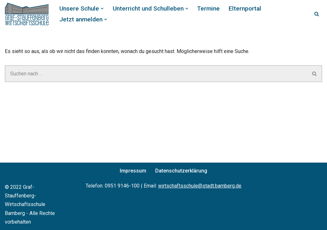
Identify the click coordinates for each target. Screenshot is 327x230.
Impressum (133, 171)
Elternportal (245, 8)
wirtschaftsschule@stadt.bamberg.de (199, 186)
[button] (102, 8)
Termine (208, 8)
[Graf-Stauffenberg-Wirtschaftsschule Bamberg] (27, 14)
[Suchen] (316, 14)
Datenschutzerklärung (181, 171)
